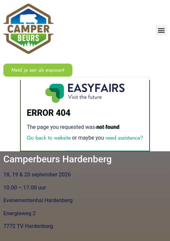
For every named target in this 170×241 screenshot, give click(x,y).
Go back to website (49, 138)
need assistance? (124, 138)
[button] (161, 29)
